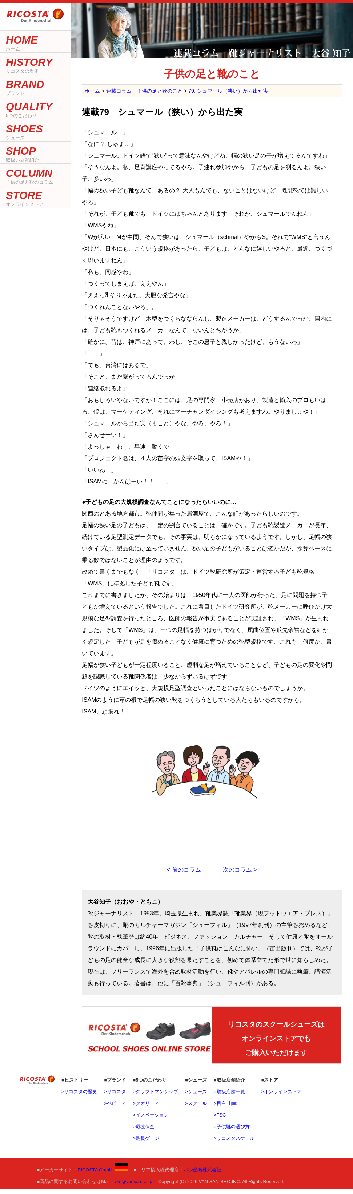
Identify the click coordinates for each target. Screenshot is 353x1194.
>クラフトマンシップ (155, 1096)
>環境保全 (143, 1131)
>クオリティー (148, 1108)
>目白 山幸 (225, 1108)
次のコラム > (240, 870)
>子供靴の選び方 (231, 1131)
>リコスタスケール (234, 1143)
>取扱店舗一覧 (229, 1096)
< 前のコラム (184, 870)
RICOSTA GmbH (102, 1175)
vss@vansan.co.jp (133, 1186)
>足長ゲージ (146, 1143)
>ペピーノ (115, 1108)
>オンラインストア (281, 1096)
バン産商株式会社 (202, 1175)
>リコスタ (115, 1096)
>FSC (220, 1120)
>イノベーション (150, 1120)
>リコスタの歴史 (79, 1096)
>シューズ (195, 1096)
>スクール (195, 1108)
